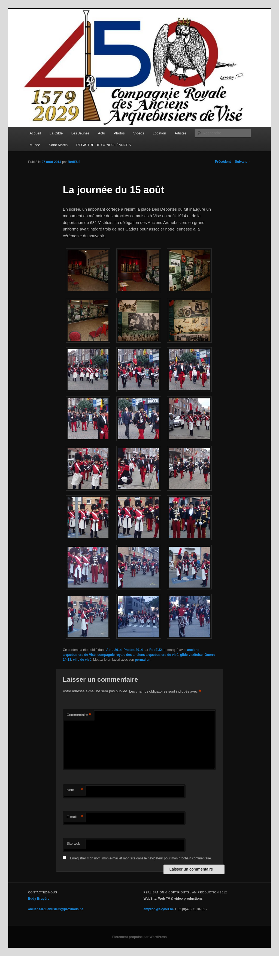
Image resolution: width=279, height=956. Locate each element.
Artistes (180, 133)
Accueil (35, 133)
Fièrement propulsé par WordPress (139, 937)
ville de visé (82, 660)
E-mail (74, 817)
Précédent (221, 162)
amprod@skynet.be (159, 909)
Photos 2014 (133, 650)
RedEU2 (74, 162)
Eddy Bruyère (38, 898)
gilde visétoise (191, 655)
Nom (74, 790)
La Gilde (56, 133)
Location (159, 133)
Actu (101, 133)
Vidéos (138, 133)
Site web (73, 843)
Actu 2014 (114, 650)
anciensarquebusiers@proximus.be (55, 909)
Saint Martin (58, 145)
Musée (34, 145)
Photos (119, 133)
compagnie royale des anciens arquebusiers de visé (138, 655)
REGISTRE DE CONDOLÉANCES (103, 145)
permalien (142, 660)
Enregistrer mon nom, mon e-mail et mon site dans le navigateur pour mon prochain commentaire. (141, 858)
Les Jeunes (80, 133)
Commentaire (78, 715)
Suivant (243, 162)
